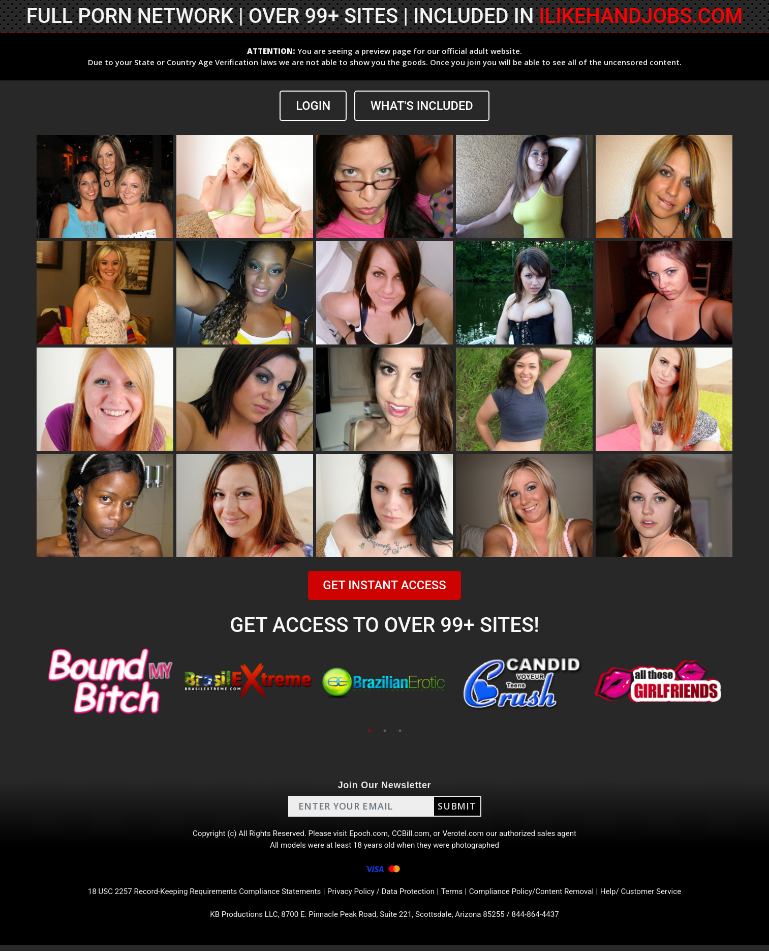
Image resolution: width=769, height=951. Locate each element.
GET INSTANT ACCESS (384, 586)
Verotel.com (467, 835)
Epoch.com (368, 835)
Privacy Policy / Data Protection (382, 896)
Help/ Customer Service (654, 896)
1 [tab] (369, 731)
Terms (455, 896)
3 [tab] (400, 731)
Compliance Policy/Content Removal (539, 896)
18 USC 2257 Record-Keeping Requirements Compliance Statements (195, 896)
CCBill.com (412, 835)
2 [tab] (385, 731)
